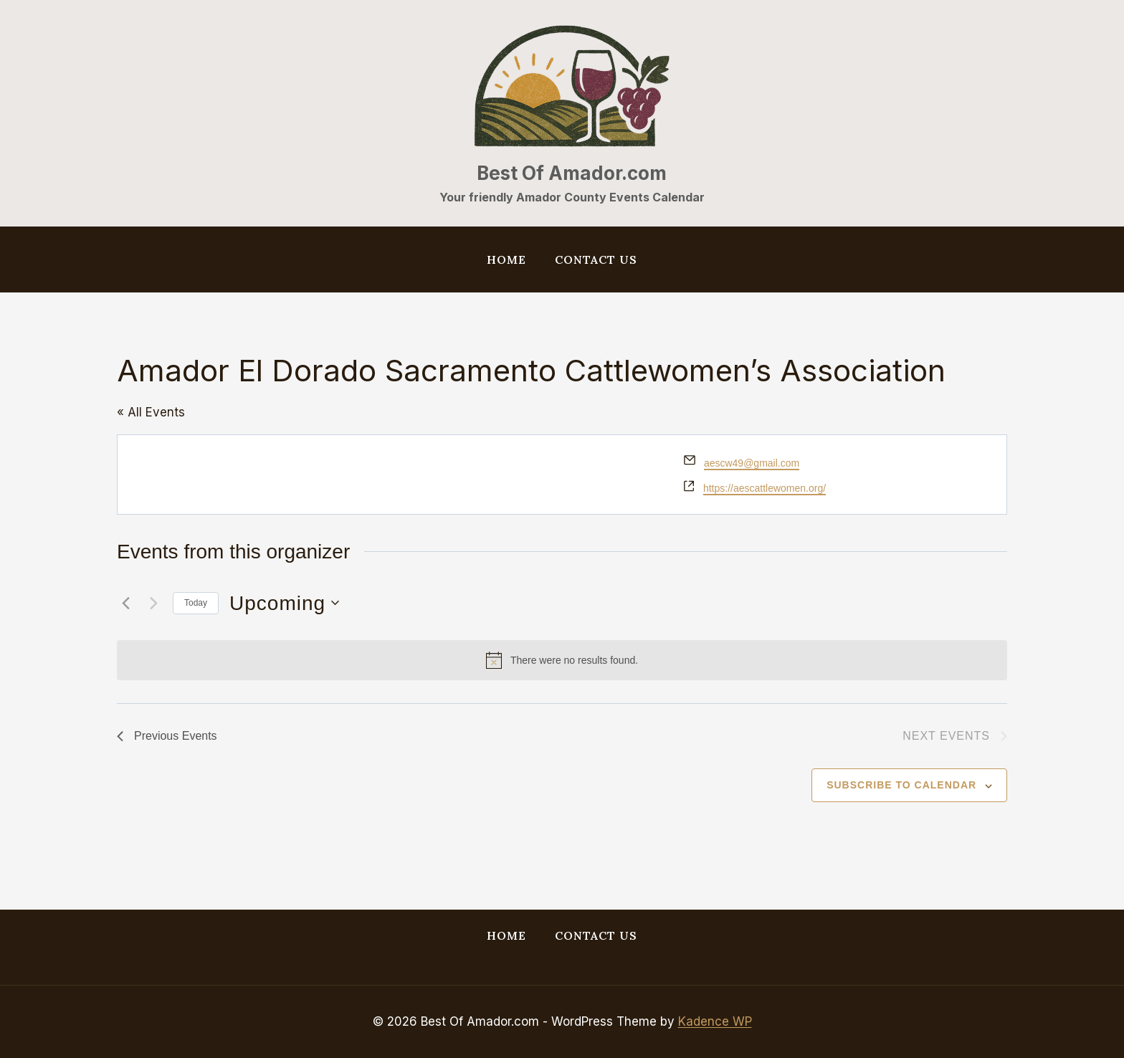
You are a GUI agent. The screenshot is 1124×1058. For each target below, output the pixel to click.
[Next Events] (153, 602)
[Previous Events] (125, 602)
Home (506, 259)
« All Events (151, 412)
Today (195, 603)
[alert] (562, 660)
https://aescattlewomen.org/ (764, 488)
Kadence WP (715, 1021)
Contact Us (596, 259)
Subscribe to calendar (901, 785)
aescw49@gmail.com (751, 463)
